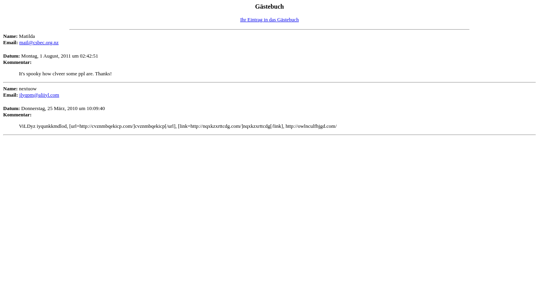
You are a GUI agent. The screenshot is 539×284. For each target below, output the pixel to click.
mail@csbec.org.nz (39, 42)
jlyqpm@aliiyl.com (39, 95)
